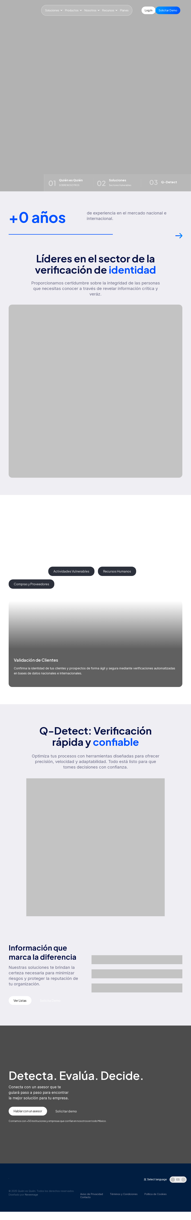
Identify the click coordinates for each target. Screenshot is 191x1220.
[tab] (27, 572)
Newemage (31, 1195)
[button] (178, 237)
